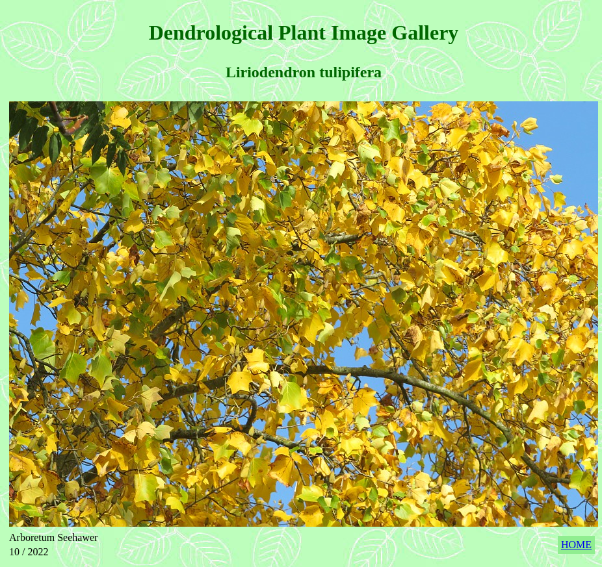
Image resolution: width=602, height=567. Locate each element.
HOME (576, 544)
